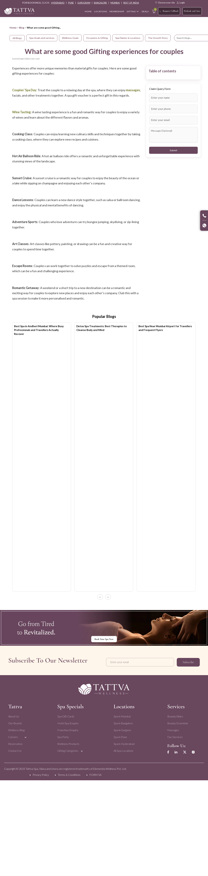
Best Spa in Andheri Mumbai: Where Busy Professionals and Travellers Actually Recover (39, 330)
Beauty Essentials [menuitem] (177, 722)
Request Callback (169, 11)
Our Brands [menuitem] (15, 722)
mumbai (115, 2)
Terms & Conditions (69, 773)
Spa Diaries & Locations (127, 37)
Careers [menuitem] (13, 736)
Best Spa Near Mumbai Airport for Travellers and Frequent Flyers (165, 328)
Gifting (131, 11)
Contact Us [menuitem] (14, 749)
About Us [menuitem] (13, 715)
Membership (116, 11)
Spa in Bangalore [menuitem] (123, 722)
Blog (21, 27)
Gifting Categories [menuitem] (67, 749)
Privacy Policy (41, 773)
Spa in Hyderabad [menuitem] (123, 742)
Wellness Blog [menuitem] (16, 729)
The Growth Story (158, 37)
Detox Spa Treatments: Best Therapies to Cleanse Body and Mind (101, 328)
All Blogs (17, 38)
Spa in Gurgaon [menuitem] (122, 729)
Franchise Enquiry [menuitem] (67, 729)
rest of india (131, 2)
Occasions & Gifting (97, 37)
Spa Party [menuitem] (63, 736)
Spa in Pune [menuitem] (120, 736)
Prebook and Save (192, 11)
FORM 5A (95, 773)
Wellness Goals (70, 37)
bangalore (100, 2)
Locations (100, 11)
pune (71, 2)
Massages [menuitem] (173, 729)
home (88, 11)
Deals (145, 11)
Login (181, 2)
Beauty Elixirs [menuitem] (175, 715)
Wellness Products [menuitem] (68, 742)
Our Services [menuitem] (174, 736)
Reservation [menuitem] (15, 742)
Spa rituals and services (41, 37)
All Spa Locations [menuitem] (123, 749)
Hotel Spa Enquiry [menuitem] (67, 722)
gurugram (83, 2)
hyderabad (58, 2)
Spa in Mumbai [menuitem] (121, 715)
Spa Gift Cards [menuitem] (65, 715)
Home (13, 27)
